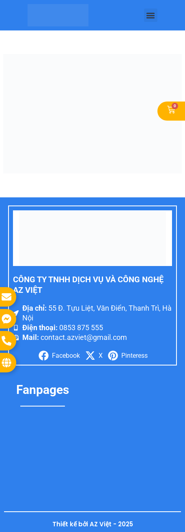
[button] (150, 15)
